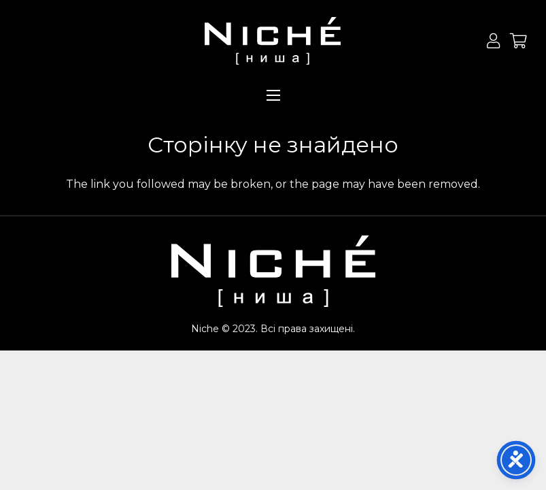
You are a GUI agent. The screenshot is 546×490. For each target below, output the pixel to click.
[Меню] (273, 95)
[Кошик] (518, 41)
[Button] (493, 41)
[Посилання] (273, 41)
